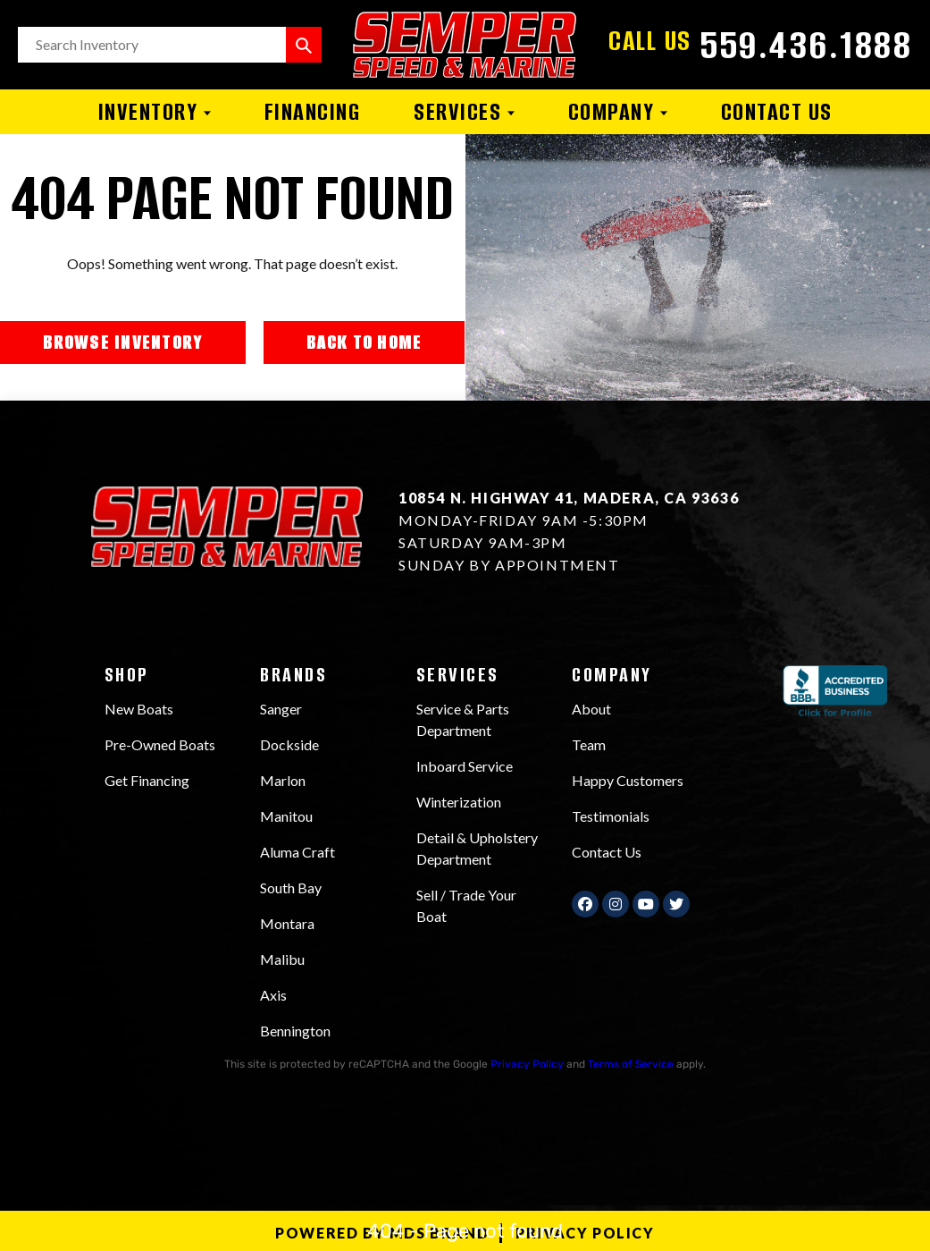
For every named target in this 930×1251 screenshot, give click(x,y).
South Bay (291, 887)
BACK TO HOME (364, 342)
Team (589, 744)
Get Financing (147, 780)
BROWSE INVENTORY (123, 342)
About (591, 708)
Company (617, 112)
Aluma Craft (297, 851)
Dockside (289, 744)
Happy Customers (627, 780)
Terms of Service (631, 1064)
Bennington (295, 1030)
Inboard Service (464, 765)
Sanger (281, 708)
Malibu (282, 959)
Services (464, 112)
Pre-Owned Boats (160, 744)
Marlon (283, 780)
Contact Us (777, 112)
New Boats (139, 708)
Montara (287, 923)
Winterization (458, 801)
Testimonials (610, 815)
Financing (312, 112)
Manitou (286, 815)
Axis (273, 994)
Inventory (154, 112)
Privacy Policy (527, 1064)
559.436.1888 (806, 45)
